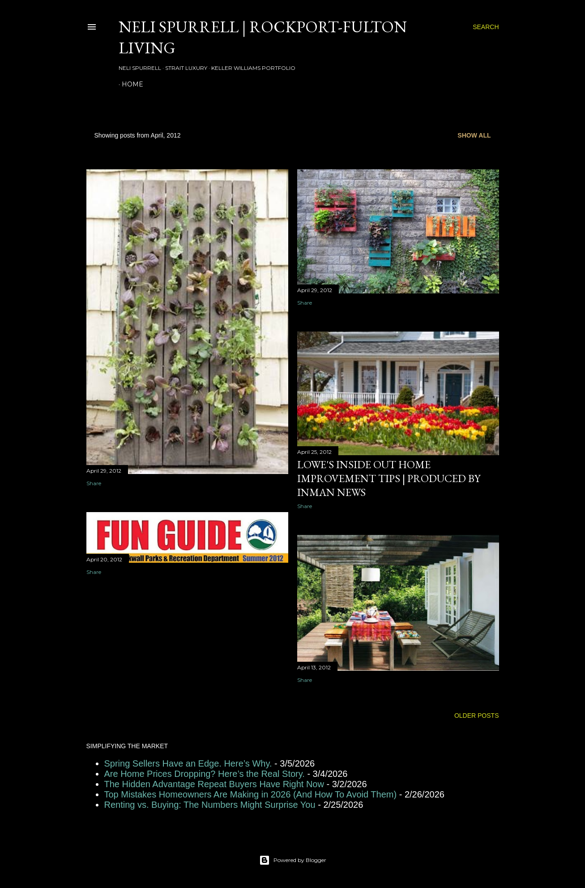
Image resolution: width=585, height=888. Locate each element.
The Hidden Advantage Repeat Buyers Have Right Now (214, 784)
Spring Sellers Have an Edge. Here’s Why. (188, 763)
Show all (474, 135)
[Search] (486, 27)
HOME (132, 84)
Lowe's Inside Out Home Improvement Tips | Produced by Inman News (388, 478)
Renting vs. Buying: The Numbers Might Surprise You (210, 805)
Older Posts (476, 715)
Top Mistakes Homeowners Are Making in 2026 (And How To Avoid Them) (250, 794)
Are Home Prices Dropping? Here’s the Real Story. (204, 774)
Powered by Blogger (292, 860)
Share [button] (93, 483)
